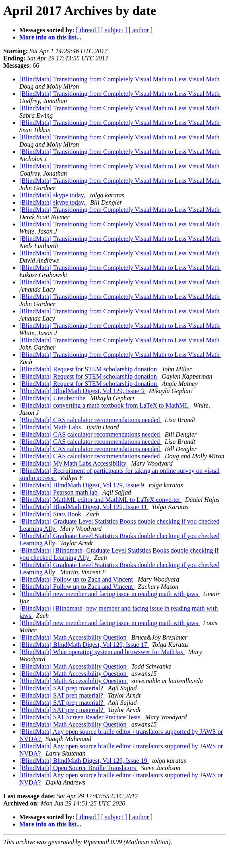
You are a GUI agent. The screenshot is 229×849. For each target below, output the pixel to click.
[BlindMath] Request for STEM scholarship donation (89, 369)
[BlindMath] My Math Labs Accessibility (73, 463)
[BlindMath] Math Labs (51, 427)
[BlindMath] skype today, (53, 195)
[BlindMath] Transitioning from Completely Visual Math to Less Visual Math (120, 79)
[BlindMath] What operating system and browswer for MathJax (102, 651)
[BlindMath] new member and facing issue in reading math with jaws (109, 593)
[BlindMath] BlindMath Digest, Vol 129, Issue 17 (84, 644)
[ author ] (141, 30)
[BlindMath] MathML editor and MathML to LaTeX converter (100, 499)
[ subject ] (114, 30)
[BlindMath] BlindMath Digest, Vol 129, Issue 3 (82, 390)
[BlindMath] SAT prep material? (62, 688)
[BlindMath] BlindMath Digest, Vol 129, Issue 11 (84, 506)
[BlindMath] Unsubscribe (53, 398)
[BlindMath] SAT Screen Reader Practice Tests (80, 717)
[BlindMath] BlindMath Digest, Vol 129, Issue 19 (84, 760)
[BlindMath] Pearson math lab (59, 492)
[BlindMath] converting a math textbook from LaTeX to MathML (104, 405)
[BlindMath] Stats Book (51, 514)
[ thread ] (88, 30)
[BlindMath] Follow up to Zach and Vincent (76, 579)
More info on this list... (50, 37)
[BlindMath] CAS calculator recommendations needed (90, 419)
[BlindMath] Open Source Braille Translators (78, 767)
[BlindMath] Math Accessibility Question (73, 637)
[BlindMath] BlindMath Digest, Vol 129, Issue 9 (82, 485)
